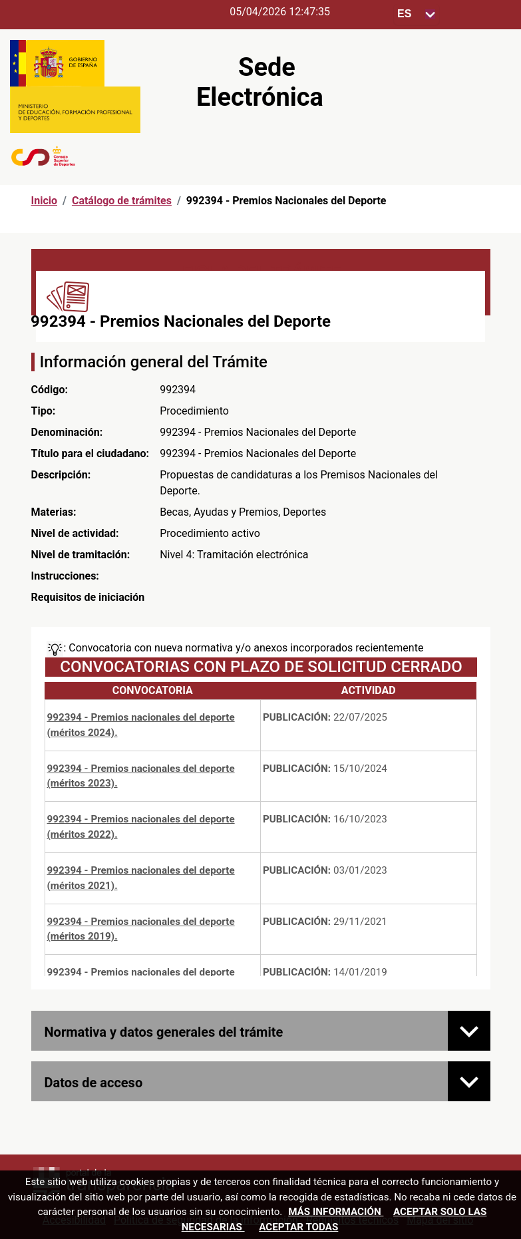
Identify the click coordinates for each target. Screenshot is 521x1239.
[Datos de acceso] (469, 1081)
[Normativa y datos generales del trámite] (469, 1031)
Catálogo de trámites (122, 200)
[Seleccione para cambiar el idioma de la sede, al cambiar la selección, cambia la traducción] (416, 14)
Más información (335, 1212)
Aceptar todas (298, 1227)
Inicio (44, 200)
